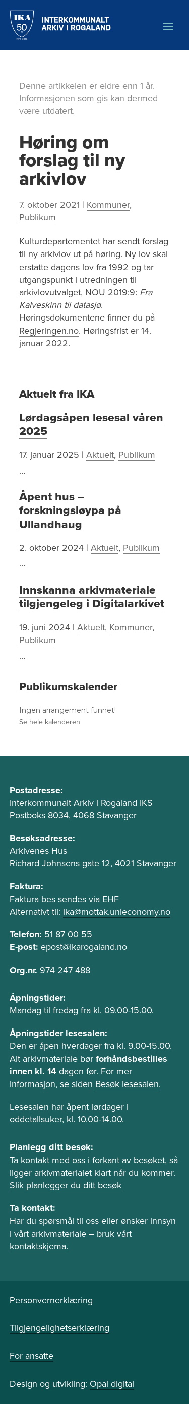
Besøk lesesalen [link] (127, 1084)
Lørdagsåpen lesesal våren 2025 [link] (91, 424)
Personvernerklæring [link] (51, 1300)
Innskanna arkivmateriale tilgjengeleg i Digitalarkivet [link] (91, 597)
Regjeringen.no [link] (49, 330)
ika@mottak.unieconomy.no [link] (116, 911)
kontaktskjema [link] (38, 1246)
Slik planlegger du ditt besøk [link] (65, 1185)
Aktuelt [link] (100, 454)
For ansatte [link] (31, 1355)
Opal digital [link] (112, 1383)
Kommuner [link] (108, 204)
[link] (60, 25)
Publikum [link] (37, 217)
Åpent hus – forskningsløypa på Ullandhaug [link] (70, 511)
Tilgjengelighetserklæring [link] (59, 1327)
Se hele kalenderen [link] (49, 722)
